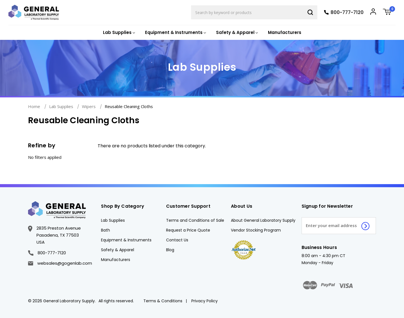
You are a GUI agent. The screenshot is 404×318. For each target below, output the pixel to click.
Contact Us (177, 240)
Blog (170, 250)
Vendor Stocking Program (256, 230)
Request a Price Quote (188, 230)
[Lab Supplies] (118, 32)
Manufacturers (284, 32)
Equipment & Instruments (126, 240)
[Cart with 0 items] (389, 12)
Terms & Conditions (162, 301)
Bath (105, 230)
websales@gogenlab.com (60, 263)
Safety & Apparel (117, 250)
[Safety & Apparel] (236, 32)
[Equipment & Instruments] (174, 32)
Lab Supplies (113, 220)
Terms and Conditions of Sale (195, 220)
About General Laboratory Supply (263, 220)
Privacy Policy (204, 301)
